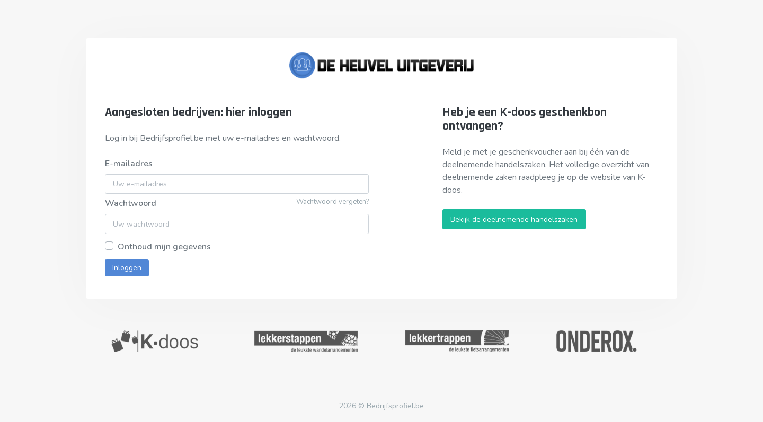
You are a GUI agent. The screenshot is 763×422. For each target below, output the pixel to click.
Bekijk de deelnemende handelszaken (514, 219)
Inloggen (126, 268)
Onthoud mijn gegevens (164, 247)
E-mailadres (129, 163)
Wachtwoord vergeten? (332, 201)
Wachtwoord (130, 203)
